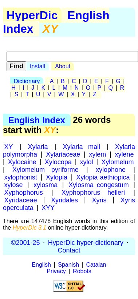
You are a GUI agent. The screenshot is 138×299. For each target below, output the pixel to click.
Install (37, 66)
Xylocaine (22, 161)
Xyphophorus (23, 192)
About (62, 66)
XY (8, 146)
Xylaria (38, 146)
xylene (124, 154)
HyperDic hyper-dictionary (85, 242)
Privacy (56, 271)
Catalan (96, 265)
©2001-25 (25, 242)
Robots (82, 271)
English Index (36, 120)
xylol (86, 161)
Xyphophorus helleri (93, 192)
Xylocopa (58, 161)
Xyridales (64, 199)
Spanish (68, 265)
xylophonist (20, 177)
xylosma (45, 184)
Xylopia (56, 177)
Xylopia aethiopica (103, 177)
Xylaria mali (81, 146)
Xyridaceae (20, 199)
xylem (97, 154)
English (41, 265)
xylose (13, 184)
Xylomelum (117, 161)
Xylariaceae (63, 154)
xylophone (111, 169)
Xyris (99, 199)
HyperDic (32, 15)
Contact (69, 250)
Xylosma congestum (98, 184)
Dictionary (27, 81)
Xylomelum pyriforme (45, 169)
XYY (48, 207)
